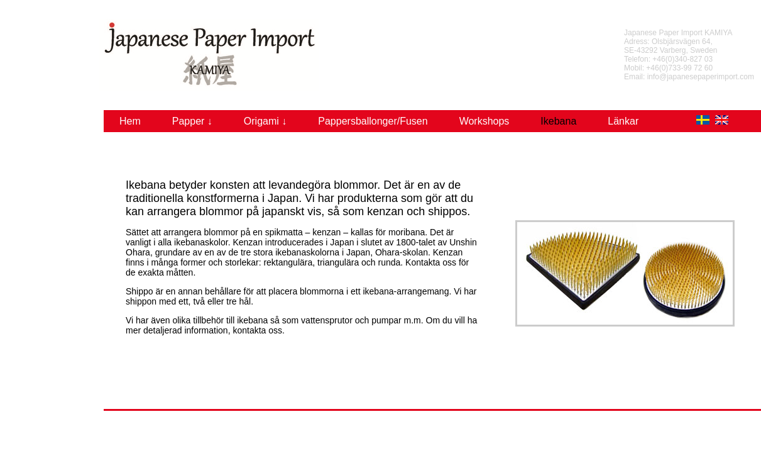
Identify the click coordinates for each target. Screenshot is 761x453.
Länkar (623, 121)
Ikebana (558, 121)
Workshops (484, 121)
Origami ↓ (265, 121)
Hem (130, 121)
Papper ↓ (192, 121)
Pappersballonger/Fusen (372, 121)
